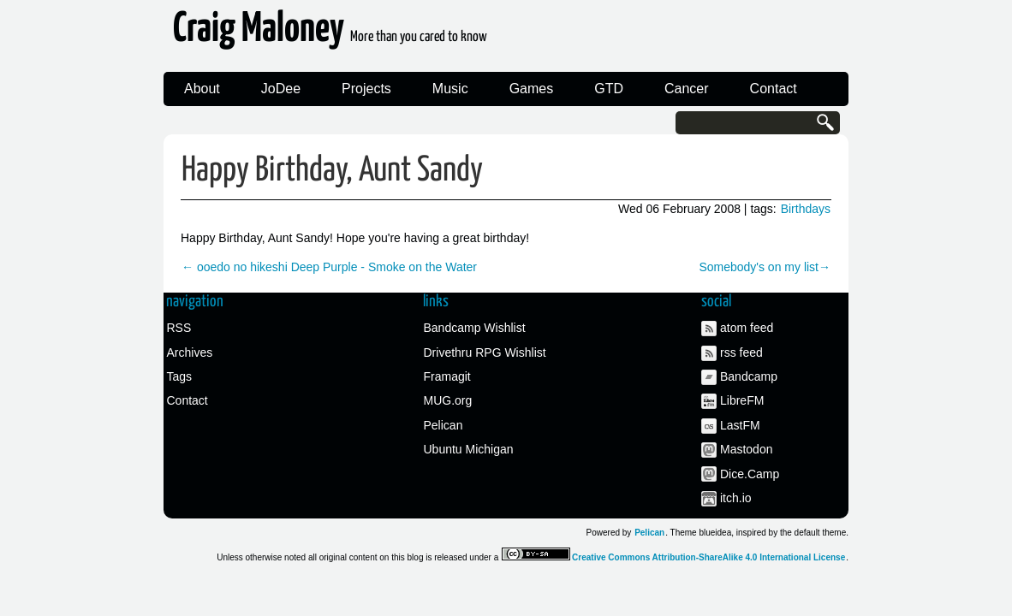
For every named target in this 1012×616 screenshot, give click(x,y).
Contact (773, 88)
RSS (179, 328)
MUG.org (448, 400)
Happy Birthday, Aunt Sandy (332, 170)
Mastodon (746, 449)
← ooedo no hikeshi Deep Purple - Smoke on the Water (329, 267)
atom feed (746, 328)
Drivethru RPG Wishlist (485, 352)
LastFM (740, 425)
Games (531, 88)
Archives (190, 352)
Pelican (443, 425)
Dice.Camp (749, 474)
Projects (366, 88)
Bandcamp (748, 376)
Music (450, 88)
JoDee (281, 88)
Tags (180, 376)
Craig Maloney (330, 34)
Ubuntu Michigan (469, 449)
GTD (608, 88)
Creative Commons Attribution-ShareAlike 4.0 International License (708, 557)
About (202, 88)
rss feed (741, 352)
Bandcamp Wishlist (475, 328)
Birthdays (805, 209)
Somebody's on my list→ (764, 267)
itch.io (736, 498)
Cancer (686, 88)
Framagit (447, 376)
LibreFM (742, 400)
